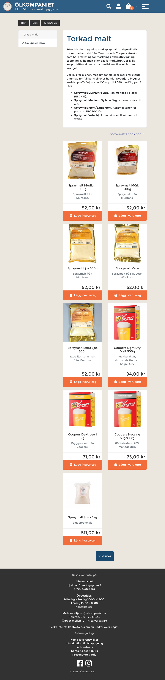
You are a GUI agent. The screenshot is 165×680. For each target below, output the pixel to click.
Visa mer (104, 556)
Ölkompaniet (34, 4)
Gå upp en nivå (33, 43)
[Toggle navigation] (145, 6)
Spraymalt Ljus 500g (82, 268)
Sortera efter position (126, 134)
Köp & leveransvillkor (84, 639)
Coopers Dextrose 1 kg (82, 436)
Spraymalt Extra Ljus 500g (82, 349)
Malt (34, 22)
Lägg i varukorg (82, 215)
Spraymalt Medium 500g (82, 187)
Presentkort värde (84, 654)
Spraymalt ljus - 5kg (82, 517)
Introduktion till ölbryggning (84, 643)
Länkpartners (84, 647)
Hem (23, 22)
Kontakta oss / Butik (84, 651)
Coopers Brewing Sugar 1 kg (127, 436)
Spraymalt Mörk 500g (127, 187)
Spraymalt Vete (127, 268)
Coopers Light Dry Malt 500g (127, 349)
